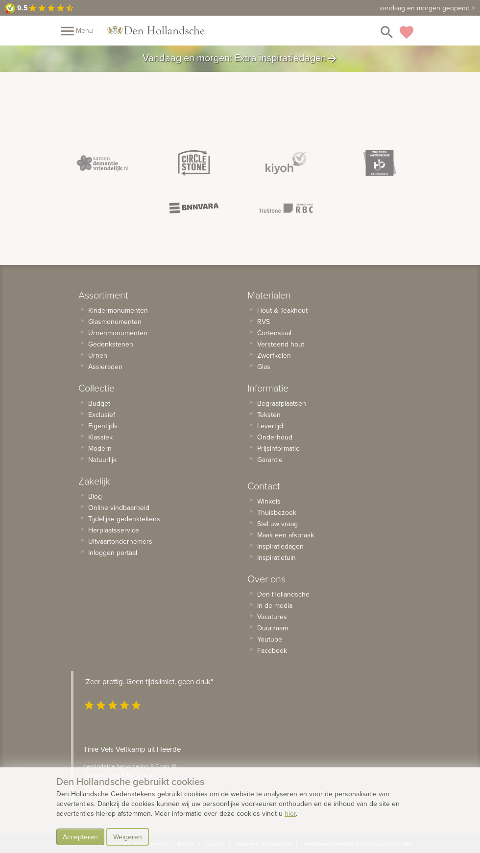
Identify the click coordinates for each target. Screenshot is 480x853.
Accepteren (80, 837)
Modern (100, 448)
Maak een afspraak (285, 535)
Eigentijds (103, 426)
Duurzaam (272, 628)
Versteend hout (280, 344)
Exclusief (101, 414)
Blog (95, 496)
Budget (99, 403)
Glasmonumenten (115, 321)
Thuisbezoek (276, 512)
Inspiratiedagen (280, 546)
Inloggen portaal (112, 552)
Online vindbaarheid (118, 507)
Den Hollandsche (283, 594)
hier (290, 813)
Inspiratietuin (276, 557)
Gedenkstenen (110, 344)
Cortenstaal (274, 333)
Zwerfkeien (274, 355)
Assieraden (105, 366)
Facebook (272, 650)
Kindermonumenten (118, 310)
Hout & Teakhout (282, 310)
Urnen (97, 355)
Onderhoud (274, 437)
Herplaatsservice (113, 530)
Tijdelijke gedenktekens (124, 519)
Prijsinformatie (278, 448)
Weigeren (127, 837)
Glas (263, 366)
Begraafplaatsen (281, 403)
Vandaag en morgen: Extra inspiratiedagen (240, 59)
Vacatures (272, 617)
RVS (263, 321)
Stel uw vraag (277, 524)
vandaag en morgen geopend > (427, 8)
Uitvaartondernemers (120, 541)
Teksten (269, 414)
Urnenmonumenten (117, 333)
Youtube (269, 639)
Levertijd (270, 426)
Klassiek (100, 437)
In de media (274, 605)
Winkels (269, 501)
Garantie (270, 459)
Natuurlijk (102, 459)
